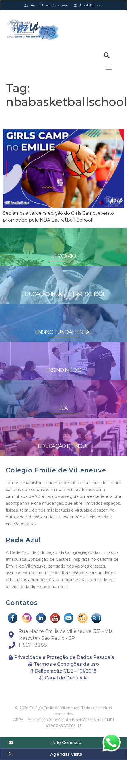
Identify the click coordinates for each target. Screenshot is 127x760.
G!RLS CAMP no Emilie (54, 118)
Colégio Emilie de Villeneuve (56, 470)
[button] (9, 752)
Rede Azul (23, 540)
